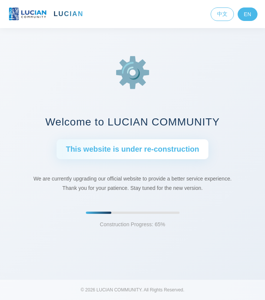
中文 (222, 14)
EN (247, 14)
